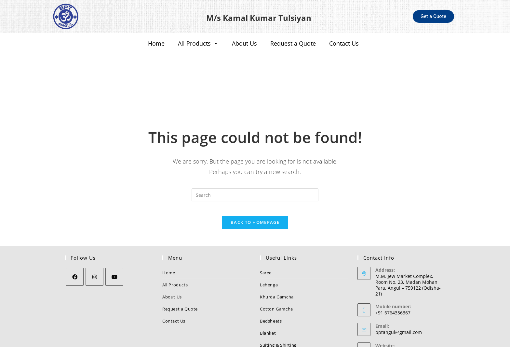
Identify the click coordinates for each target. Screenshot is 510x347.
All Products (198, 43)
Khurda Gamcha (277, 262)
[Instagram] (94, 242)
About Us (244, 43)
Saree (266, 238)
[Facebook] (75, 242)
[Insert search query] (255, 154)
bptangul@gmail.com (398, 298)
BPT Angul (386, 317)
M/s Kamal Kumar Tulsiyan (258, 16)
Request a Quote (293, 43)
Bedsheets (271, 286)
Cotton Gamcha (276, 274)
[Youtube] (114, 242)
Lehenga (269, 250)
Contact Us (344, 43)
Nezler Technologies (313, 340)
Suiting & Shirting (278, 310)
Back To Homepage (255, 188)
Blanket (268, 298)
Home (156, 43)
